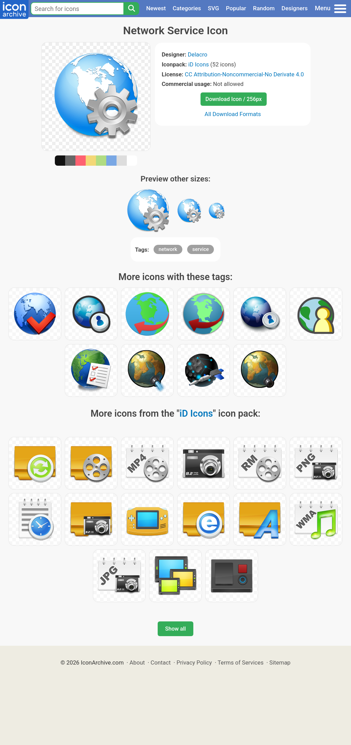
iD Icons (198, 64)
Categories (187, 8)
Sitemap (280, 662)
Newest (156, 8)
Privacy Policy (194, 662)
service (200, 249)
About (137, 662)
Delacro (197, 54)
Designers (294, 8)
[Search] (131, 8)
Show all (175, 629)
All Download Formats (233, 114)
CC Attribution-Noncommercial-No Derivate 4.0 (244, 74)
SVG (213, 8)
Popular (236, 8)
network (168, 249)
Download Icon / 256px (233, 99)
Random (264, 8)
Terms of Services (241, 662)
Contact (160, 662)
